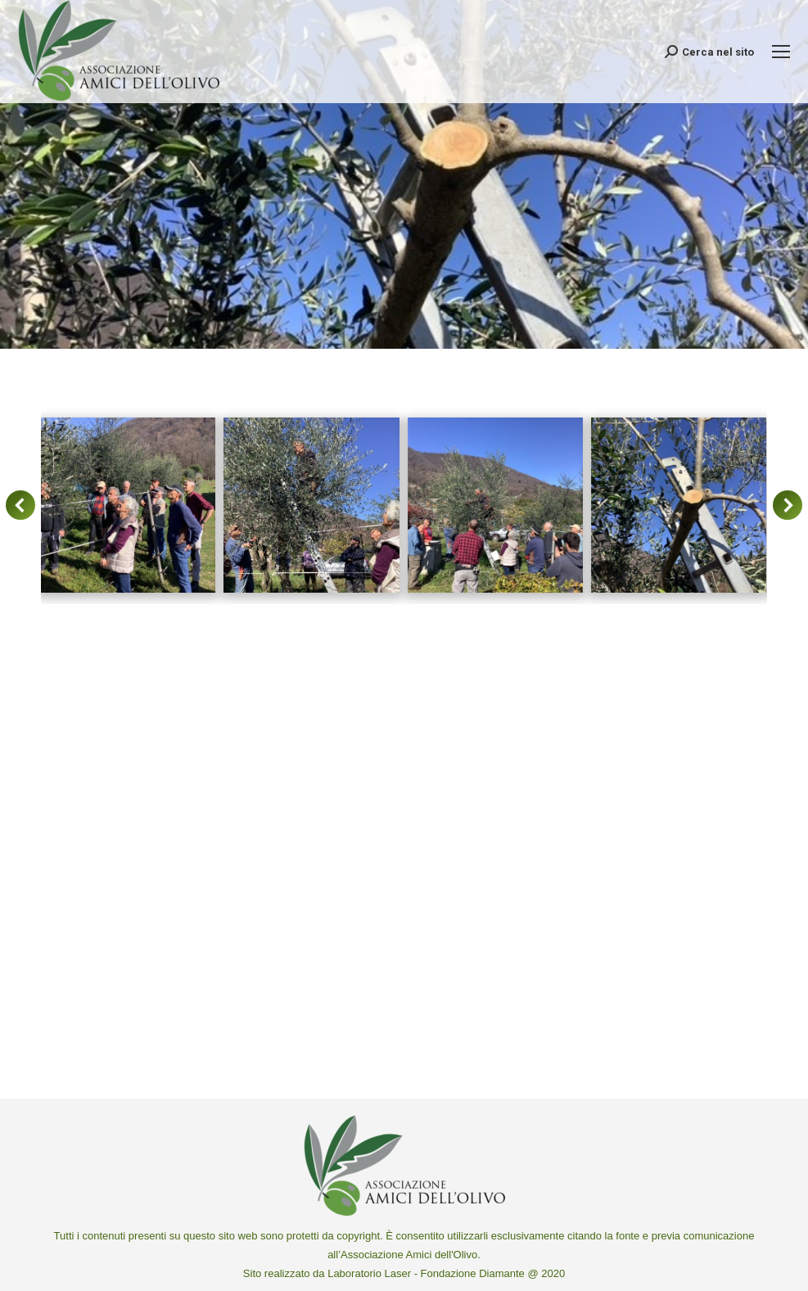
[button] (20, 505)
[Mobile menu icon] (781, 51)
